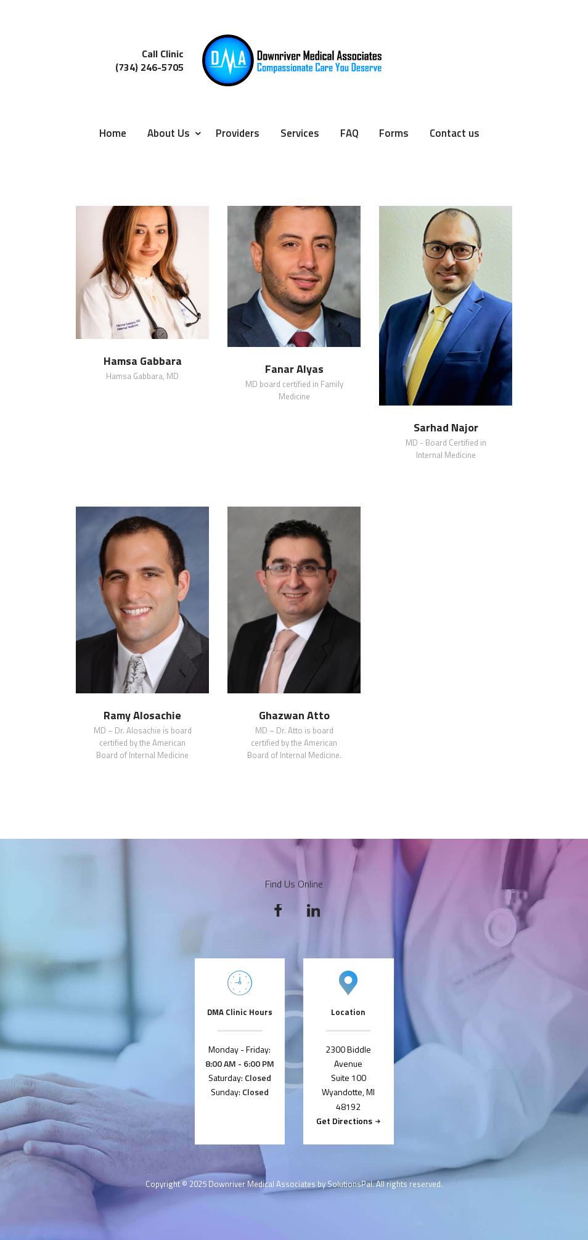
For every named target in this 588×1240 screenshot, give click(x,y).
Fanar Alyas (294, 369)
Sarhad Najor (446, 428)
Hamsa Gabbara (143, 361)
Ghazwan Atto (294, 716)
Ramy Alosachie (142, 716)
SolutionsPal (349, 1184)
